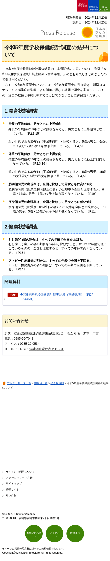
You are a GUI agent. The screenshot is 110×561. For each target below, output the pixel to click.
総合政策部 (57, 383)
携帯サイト (12, 489)
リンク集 (11, 495)
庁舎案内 (75, 532)
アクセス (55, 532)
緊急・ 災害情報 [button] (82, 4)
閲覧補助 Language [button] (93, 8)
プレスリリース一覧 (19, 383)
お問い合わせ (34, 532)
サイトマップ (14, 483)
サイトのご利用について (20, 471)
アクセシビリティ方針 (19, 477)
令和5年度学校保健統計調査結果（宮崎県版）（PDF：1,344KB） (58, 297)
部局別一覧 (41, 383)
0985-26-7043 (23, 338)
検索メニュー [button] (103, 8)
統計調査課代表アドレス (46, 349)
